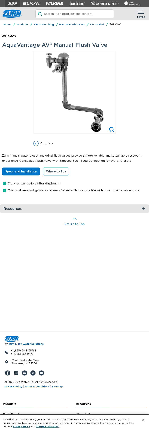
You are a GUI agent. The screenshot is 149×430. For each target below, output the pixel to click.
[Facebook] (8, 373)
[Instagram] (16, 373)
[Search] (74, 14)
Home (7, 24)
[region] (74, 422)
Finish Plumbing (44, 24)
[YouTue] (42, 373)
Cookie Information (47, 426)
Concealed (97, 24)
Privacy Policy (13, 386)
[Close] (143, 420)
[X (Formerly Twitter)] (33, 373)
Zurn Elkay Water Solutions (26, 343)
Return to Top (75, 224)
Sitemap (57, 386)
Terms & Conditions (37, 386)
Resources (83, 404)
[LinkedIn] (25, 373)
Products (22, 24)
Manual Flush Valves (72, 24)
